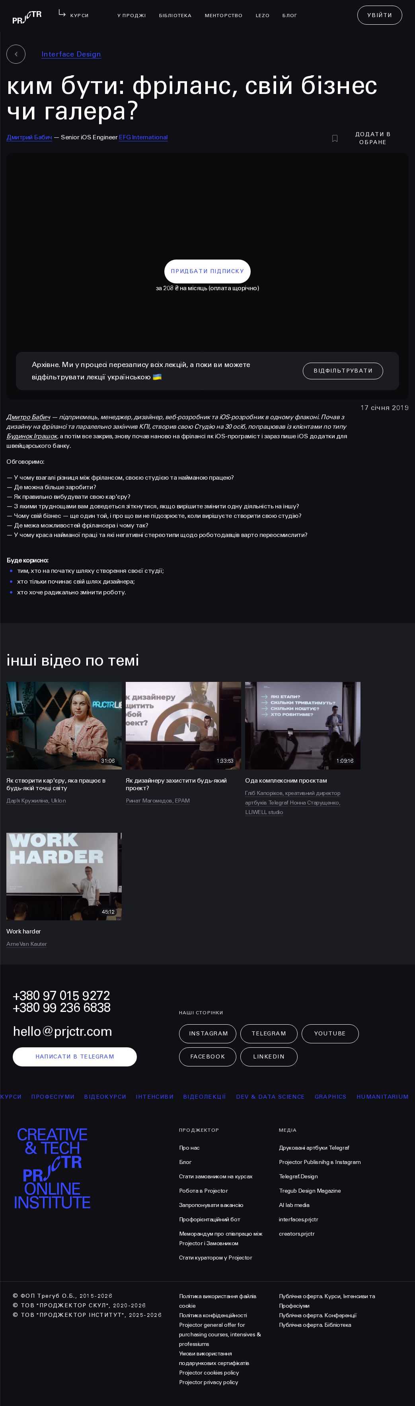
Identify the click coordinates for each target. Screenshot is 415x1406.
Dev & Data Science (278, 1097)
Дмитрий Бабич (29, 137)
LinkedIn (268, 1056)
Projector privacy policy (208, 1382)
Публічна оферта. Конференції (318, 1315)
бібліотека (179, 10)
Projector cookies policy (209, 1372)
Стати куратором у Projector (215, 1257)
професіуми (60, 1097)
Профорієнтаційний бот (209, 1219)
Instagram (208, 1033)
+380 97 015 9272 (61, 996)
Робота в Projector (203, 1190)
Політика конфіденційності (213, 1315)
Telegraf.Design (298, 1176)
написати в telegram (75, 1056)
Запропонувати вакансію (211, 1205)
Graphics (338, 1097)
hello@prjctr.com (62, 1031)
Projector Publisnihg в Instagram (320, 1162)
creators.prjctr (297, 1233)
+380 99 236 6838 (62, 1007)
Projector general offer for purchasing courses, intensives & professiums (220, 1334)
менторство (227, 10)
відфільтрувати (343, 370)
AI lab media (294, 1205)
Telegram (268, 1033)
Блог (293, 10)
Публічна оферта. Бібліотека (315, 1325)
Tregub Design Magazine (310, 1190)
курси (18, 1097)
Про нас (189, 1147)
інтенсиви (162, 1097)
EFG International (143, 137)
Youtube (330, 1033)
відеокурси (113, 1097)
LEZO (266, 10)
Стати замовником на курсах (216, 1176)
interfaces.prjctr (298, 1219)
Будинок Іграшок (31, 436)
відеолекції (212, 1097)
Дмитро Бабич (28, 417)
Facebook (207, 1056)
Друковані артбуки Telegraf (314, 1147)
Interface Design (71, 54)
